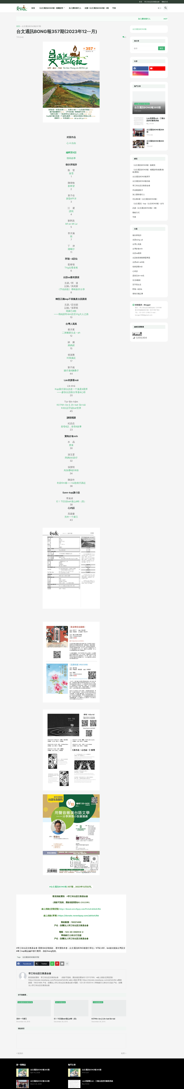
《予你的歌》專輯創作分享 (71, 289)
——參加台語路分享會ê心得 (71, 392)
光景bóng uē (137, 240)
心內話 (135, 271)
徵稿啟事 (71, 158)
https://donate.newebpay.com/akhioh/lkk (78, 915)
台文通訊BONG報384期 (155, 131)
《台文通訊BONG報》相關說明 (50, 8)
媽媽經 (71, 345)
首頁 (140, 2)
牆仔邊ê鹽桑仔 (71, 370)
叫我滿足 (71, 358)
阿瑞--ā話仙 (137, 289)
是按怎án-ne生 (138, 275)
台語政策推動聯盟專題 (141, 258)
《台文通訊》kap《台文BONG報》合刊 (148, 203)
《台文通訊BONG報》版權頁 (143, 165)
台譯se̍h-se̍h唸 (138, 262)
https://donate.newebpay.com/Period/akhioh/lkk (80, 909)
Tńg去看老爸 (71, 267)
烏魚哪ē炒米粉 (71, 470)
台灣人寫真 (136, 244)
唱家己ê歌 (71, 311)
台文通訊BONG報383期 (155, 142)
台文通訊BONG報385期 (40, 1070)
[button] (159, 8)
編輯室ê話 (71, 152)
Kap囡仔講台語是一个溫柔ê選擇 (71, 389)
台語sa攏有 (136, 253)
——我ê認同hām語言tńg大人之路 (71, 314)
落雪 (71, 173)
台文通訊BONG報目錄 (141, 181)
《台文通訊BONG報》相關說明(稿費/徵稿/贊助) (148, 171)
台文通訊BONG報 (139, 29)
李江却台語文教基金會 (152, 2)
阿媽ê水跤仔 (71, 457)
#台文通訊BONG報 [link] (71, 885)
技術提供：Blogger (141, 305)
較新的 (20, 1053)
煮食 (71, 445)
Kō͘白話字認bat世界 (71, 408)
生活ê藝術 (136, 280)
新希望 (71, 186)
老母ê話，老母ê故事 (71, 426)
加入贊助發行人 (75, 8)
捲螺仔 (71, 249)
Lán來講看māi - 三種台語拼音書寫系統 (155, 119)
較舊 (123, 1053)
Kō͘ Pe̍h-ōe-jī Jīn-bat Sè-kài (71, 404)
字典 (114, 8)
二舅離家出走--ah (71, 332)
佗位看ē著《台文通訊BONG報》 (145, 199)
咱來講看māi (137, 267)
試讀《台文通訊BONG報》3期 (97, 8)
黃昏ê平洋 (71, 198)
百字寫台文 (136, 284)
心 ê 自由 (71, 143)
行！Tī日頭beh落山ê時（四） (71, 501)
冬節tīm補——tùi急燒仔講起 (71, 483)
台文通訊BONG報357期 (31, 26)
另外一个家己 (71, 516)
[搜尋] (145, 48)
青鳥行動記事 (137, 293)
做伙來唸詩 (136, 235)
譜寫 (71, 211)
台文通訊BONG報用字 (141, 176)
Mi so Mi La (71, 223)
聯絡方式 (165, 2)
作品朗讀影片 (137, 190)
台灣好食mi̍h (137, 249)
